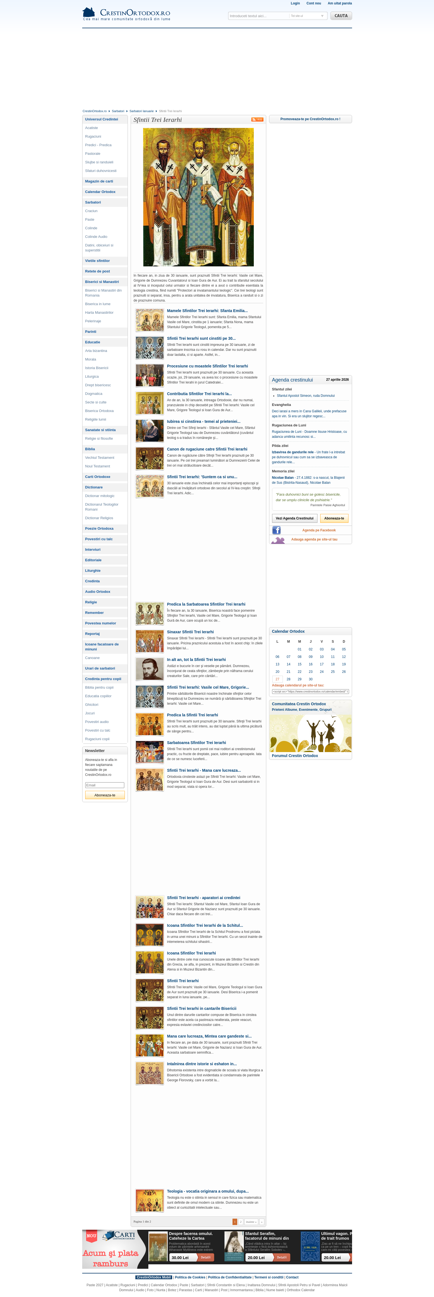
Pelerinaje (93, 321)
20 (277, 672)
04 (333, 649)
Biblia (90, 449)
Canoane (92, 658)
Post (224, 1290)
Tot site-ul (297, 15)
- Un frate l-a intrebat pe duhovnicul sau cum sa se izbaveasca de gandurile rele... (308, 457)
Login (295, 3)
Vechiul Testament (99, 458)
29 (299, 679)
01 (299, 649)
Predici (143, 1285)
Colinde (91, 228)
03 (322, 649)
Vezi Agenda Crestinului (294, 518)
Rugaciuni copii (97, 739)
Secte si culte (96, 402)
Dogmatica (93, 394)
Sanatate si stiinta (100, 430)
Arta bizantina (96, 351)
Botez (172, 1290)
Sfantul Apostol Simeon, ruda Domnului (306, 396)
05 (344, 649)
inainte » (251, 1221)
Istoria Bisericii (96, 368)
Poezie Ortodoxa (99, 528)
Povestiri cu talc (99, 539)
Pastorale (92, 153)
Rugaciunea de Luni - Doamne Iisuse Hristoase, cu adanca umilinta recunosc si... (309, 434)
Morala (90, 359)
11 (333, 657)
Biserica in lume (98, 304)
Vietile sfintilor (97, 261)
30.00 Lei (180, 1257)
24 (322, 672)
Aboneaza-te (334, 518)
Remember (94, 613)
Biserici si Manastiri (102, 282)
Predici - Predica (98, 145)
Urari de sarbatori (100, 668)
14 (288, 664)
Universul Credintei (101, 119)
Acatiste (91, 128)
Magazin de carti (99, 181)
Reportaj (92, 634)
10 (322, 657)
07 (288, 657)
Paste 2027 (95, 1285)
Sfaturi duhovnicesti (101, 171)
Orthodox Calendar (301, 1290)
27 (277, 679)
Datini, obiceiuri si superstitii (99, 247)
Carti (198, 1290)
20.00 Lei (256, 1257)
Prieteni (278, 710)
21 (288, 672)
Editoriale (93, 560)
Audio (140, 1290)
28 (288, 679)
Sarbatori (118, 111)
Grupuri (325, 710)
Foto (150, 1290)
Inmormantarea (241, 1290)
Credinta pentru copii (103, 679)
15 (299, 664)
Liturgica (92, 376)
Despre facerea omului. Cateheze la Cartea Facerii (191, 1236)
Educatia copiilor (98, 696)
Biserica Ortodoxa (99, 411)
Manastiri (211, 1290)
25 (333, 672)
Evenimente (308, 710)
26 (344, 672)
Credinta (92, 581)
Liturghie (93, 570)
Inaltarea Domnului (261, 1285)
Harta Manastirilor (99, 312)
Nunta (160, 1290)
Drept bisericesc (98, 385)
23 (310, 672)
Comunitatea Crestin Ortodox (299, 704)
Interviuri (93, 549)
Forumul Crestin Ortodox (295, 755)
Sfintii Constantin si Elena (226, 1285)
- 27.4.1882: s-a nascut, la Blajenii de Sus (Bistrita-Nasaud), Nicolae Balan (308, 480)
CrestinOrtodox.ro (95, 111)
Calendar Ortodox (288, 631)
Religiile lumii (95, 419)
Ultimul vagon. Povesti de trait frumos (342, 1236)
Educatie (92, 342)
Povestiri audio (97, 722)
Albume (291, 710)
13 (277, 664)
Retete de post (97, 271)
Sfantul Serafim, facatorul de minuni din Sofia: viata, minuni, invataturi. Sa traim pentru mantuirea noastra (267, 1236)
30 (310, 679)
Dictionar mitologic (100, 496)
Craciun (91, 211)
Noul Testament (97, 466)
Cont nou (313, 3)
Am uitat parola (340, 3)
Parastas (185, 1290)
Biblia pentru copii (99, 687)
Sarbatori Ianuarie (142, 111)
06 (277, 657)
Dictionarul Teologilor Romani (101, 506)
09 (310, 657)
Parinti (90, 332)
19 (344, 664)
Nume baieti (275, 1290)
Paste (89, 219)
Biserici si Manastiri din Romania (103, 292)
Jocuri (90, 713)
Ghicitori (92, 704)
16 (310, 664)
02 (310, 649)
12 (344, 657)
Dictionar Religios (99, 518)
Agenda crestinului (292, 380)
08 (299, 657)
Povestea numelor (100, 623)
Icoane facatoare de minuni (102, 646)
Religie (91, 602)
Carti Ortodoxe (97, 477)
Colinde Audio (96, 237)
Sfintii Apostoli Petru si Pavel (299, 1285)
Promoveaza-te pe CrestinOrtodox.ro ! (310, 119)
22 (299, 672)
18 (333, 664)
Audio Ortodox (97, 592)
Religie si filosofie (99, 438)
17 (322, 664)
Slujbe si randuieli (99, 162)
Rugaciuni (93, 136)
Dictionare (94, 487)
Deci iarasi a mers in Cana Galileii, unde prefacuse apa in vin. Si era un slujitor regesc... (309, 413)
